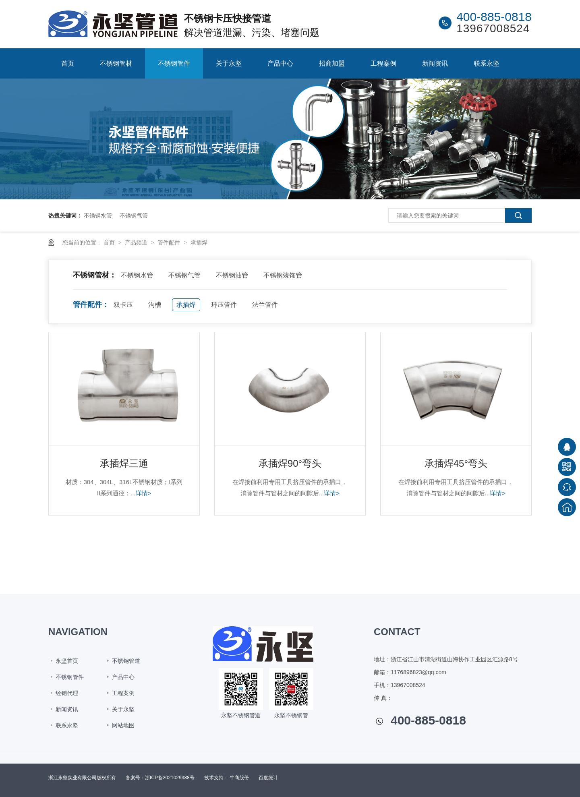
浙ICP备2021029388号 (170, 777)
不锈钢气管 (134, 215)
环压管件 (224, 304)
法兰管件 (265, 304)
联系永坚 (486, 63)
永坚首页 (67, 661)
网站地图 (123, 725)
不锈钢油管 (232, 275)
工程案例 (383, 63)
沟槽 (154, 304)
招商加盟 (332, 63)
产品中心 (280, 63)
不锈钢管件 (174, 63)
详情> (143, 493)
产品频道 (137, 242)
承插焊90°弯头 (290, 463)
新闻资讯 (435, 63)
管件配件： (91, 304)
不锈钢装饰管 (282, 275)
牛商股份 (239, 777)
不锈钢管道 (126, 661)
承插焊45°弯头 (456, 463)
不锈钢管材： (94, 275)
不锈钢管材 (116, 63)
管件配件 (169, 242)
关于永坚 (229, 63)
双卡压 (123, 304)
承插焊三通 (124, 463)
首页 (67, 63)
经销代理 (67, 693)
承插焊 (199, 242)
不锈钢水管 (98, 215)
